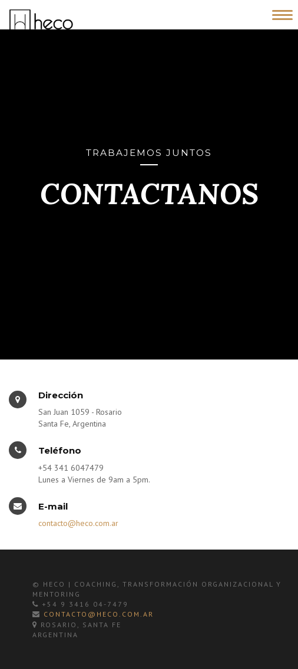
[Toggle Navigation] (280, 13)
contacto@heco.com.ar (78, 523)
